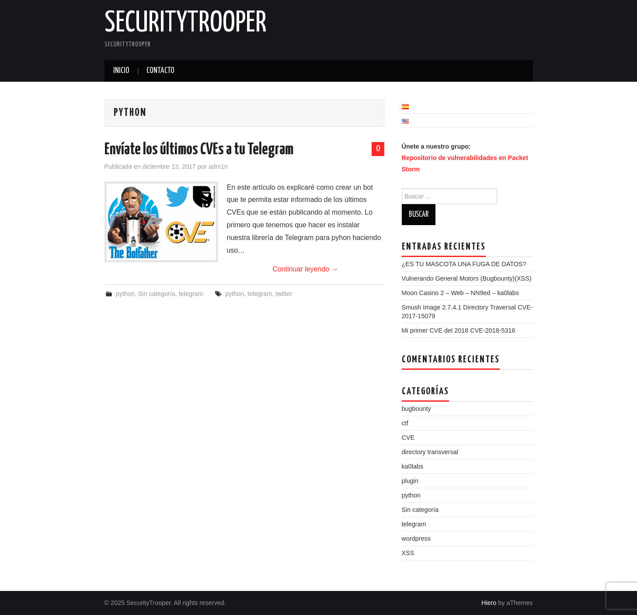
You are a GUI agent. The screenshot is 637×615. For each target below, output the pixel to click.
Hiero (488, 602)
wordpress (416, 538)
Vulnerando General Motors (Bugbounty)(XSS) (467, 278)
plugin (410, 480)
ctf (405, 423)
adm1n (218, 166)
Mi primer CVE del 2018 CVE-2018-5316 (458, 330)
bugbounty (416, 408)
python (125, 293)
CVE (408, 437)
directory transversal (430, 451)
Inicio (121, 71)
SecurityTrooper (185, 24)
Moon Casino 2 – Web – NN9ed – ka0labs (460, 292)
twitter (283, 293)
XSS (408, 552)
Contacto (160, 71)
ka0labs (413, 466)
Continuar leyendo (305, 269)
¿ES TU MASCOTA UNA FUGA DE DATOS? (464, 264)
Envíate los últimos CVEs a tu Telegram (198, 150)
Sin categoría (156, 293)
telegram (191, 293)
